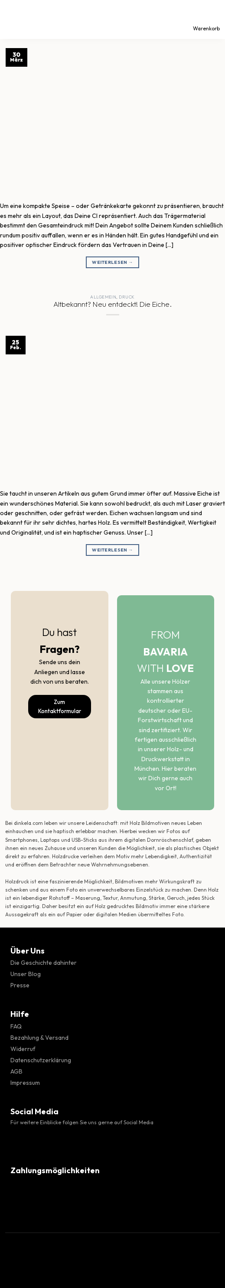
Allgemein (103, 297)
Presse (19, 985)
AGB (16, 1071)
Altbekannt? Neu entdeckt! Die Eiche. (112, 303)
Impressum (25, 1083)
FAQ (16, 1026)
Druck (126, 297)
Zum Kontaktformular (59, 706)
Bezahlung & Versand (39, 1037)
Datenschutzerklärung (40, 1060)
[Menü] (14, 19)
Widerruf (23, 1049)
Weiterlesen (112, 262)
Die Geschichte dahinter (43, 963)
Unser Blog (25, 974)
